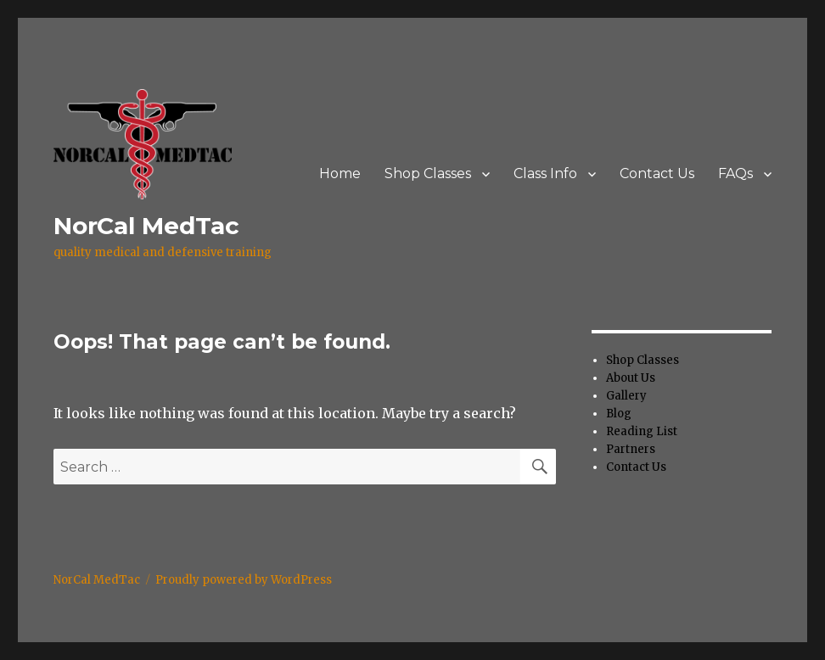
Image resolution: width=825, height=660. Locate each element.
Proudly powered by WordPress (243, 580)
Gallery (626, 396)
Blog (618, 413)
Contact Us (657, 173)
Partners (630, 449)
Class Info (545, 173)
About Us (630, 378)
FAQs (735, 173)
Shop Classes (427, 173)
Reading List (641, 431)
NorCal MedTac (146, 225)
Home (340, 173)
